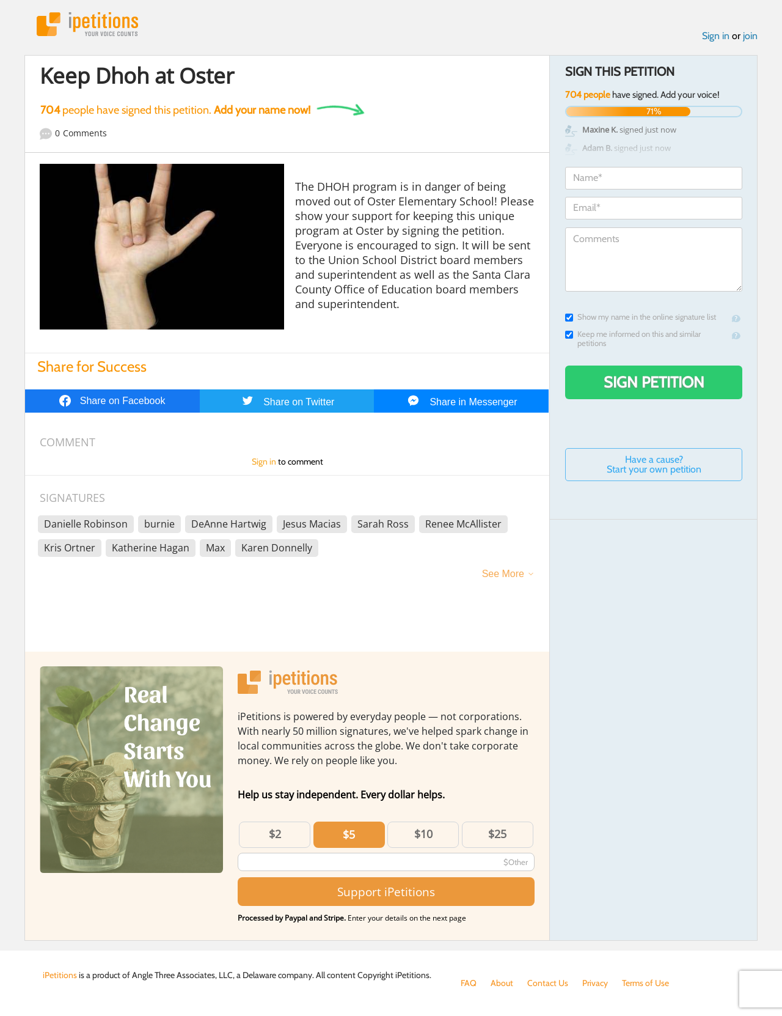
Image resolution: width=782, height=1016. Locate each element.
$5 (349, 834)
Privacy (595, 982)
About (502, 982)
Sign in (715, 36)
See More (503, 574)
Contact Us (547, 982)
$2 (275, 833)
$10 (423, 833)
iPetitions (87, 24)
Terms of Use (645, 982)
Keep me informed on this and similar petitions (633, 338)
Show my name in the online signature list (640, 317)
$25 (497, 833)
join (750, 36)
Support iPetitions (386, 891)
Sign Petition (654, 382)
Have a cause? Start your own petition (654, 464)
